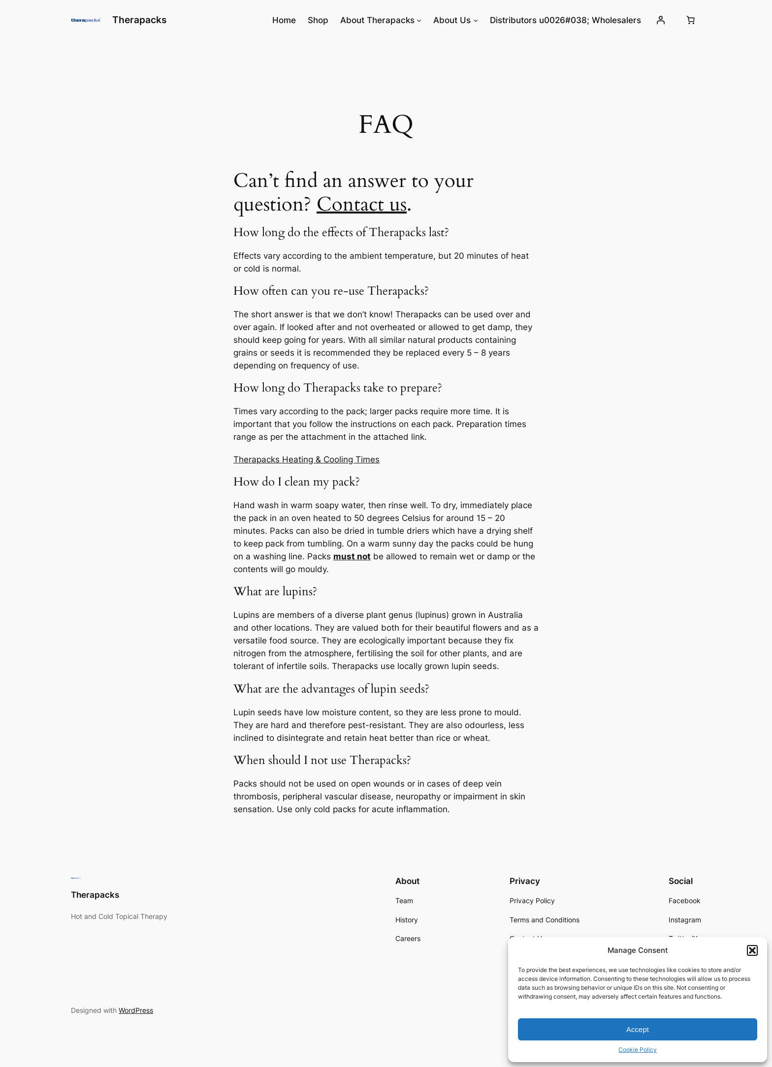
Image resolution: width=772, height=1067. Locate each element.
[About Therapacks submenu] (419, 20)
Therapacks (139, 20)
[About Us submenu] (475, 20)
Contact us (362, 204)
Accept (637, 1029)
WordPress (136, 1010)
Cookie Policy (637, 1049)
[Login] (660, 20)
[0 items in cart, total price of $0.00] (690, 20)
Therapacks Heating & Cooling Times (306, 459)
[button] (752, 950)
